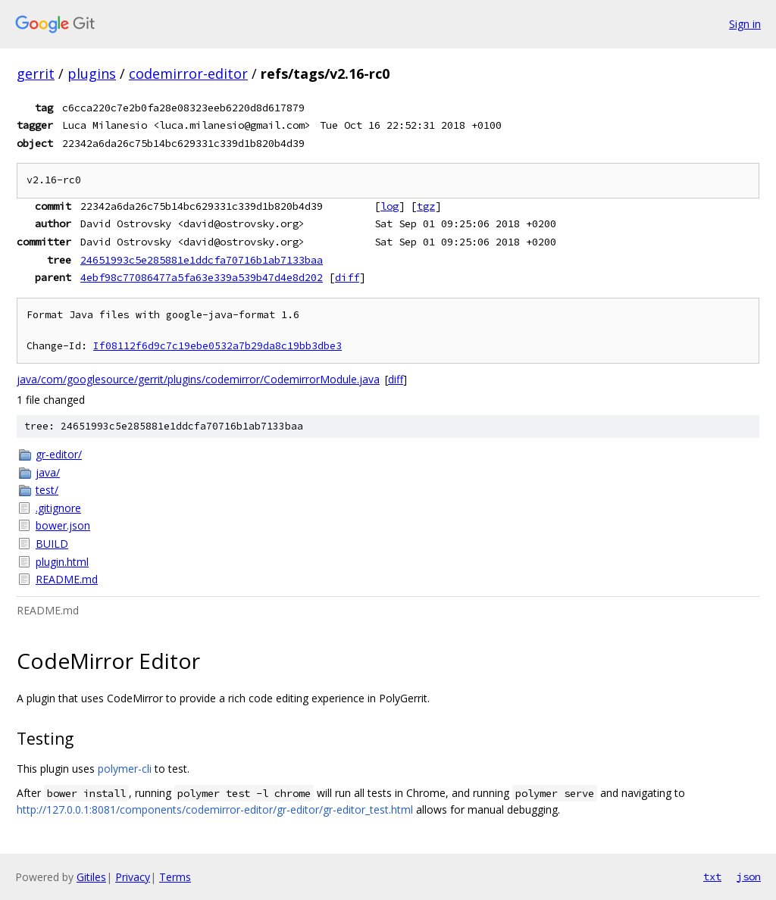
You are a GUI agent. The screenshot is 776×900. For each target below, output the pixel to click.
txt (712, 876)
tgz (426, 206)
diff (347, 277)
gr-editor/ (59, 454)
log (389, 206)
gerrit (36, 73)
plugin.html (62, 562)
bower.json (63, 525)
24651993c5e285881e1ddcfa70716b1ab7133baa (201, 260)
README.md (67, 579)
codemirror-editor (188, 73)
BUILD (52, 543)
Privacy (132, 877)
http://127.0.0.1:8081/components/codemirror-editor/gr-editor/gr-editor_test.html (215, 809)
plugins (91, 73)
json (749, 876)
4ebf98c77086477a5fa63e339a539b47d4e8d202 (201, 277)
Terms (175, 877)
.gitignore (58, 508)
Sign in (745, 24)
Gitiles (91, 877)
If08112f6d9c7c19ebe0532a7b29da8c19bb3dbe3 (217, 345)
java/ (48, 472)
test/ (47, 490)
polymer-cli (125, 768)
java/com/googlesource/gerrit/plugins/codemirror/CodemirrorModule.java (198, 379)
